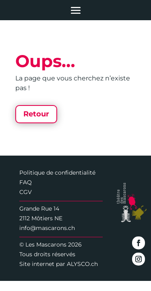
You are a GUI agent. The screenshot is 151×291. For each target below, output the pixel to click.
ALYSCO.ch (82, 264)
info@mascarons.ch (47, 228)
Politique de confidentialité (57, 172)
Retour (36, 114)
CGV (25, 192)
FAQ (25, 182)
